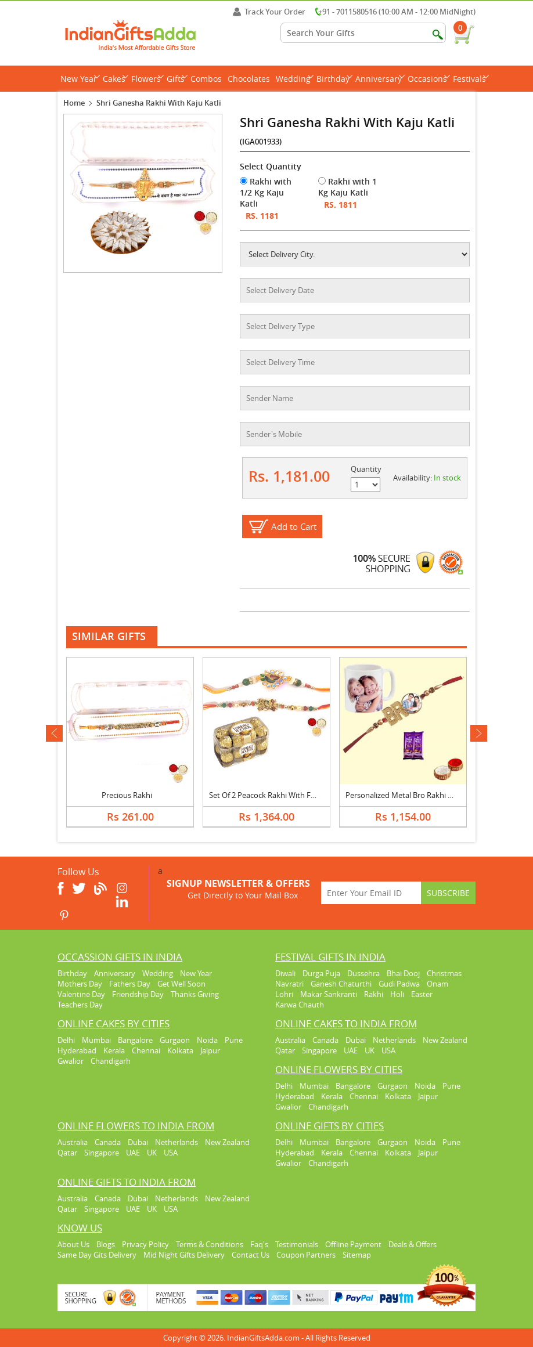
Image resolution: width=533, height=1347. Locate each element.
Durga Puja (321, 973)
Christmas (444, 973)
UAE (351, 1050)
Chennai (146, 1050)
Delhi (66, 1040)
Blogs (105, 1244)
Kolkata (180, 1050)
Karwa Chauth (299, 1004)
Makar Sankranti (328, 994)
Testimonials (296, 1244)
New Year (80, 78)
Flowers (147, 78)
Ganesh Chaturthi (341, 983)
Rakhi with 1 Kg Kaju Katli (347, 187)
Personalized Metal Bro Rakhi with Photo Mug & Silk (434, 795)
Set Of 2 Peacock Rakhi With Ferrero (270, 795)
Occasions (429, 78)
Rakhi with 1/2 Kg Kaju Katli (265, 192)
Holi (397, 994)
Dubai (355, 1040)
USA (388, 1050)
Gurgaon (175, 1040)
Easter (422, 994)
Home (74, 102)
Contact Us (250, 1255)
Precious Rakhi (127, 795)
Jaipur (210, 1050)
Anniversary (380, 78)
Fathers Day (129, 983)
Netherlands (394, 1040)
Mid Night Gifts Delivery (184, 1255)
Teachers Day (80, 1004)
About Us (73, 1244)
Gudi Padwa (399, 983)
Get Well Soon (181, 983)
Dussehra (363, 973)
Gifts (177, 78)
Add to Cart (293, 526)
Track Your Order (269, 11)
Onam (437, 983)
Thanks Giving (195, 994)
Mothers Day (79, 983)
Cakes (115, 78)
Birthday (334, 78)
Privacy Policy (145, 1244)
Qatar (285, 1050)
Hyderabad (76, 1050)
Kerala (114, 1050)
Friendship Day (138, 994)
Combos (206, 78)
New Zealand (445, 1040)
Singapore (319, 1050)
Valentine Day (81, 994)
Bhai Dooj (403, 973)
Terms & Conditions (209, 1244)
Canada (325, 1040)
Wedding (295, 78)
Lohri (284, 994)
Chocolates (249, 78)
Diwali (285, 973)
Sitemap (357, 1255)
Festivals (471, 78)
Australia (290, 1040)
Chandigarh (111, 1061)
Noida (207, 1040)
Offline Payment (353, 1244)
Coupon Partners (306, 1255)
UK (369, 1050)
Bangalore (135, 1040)
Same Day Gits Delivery (96, 1255)
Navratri (289, 983)
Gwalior (70, 1061)
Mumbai (96, 1040)
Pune (234, 1040)
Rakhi (373, 994)
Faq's (259, 1244)
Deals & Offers (412, 1244)
